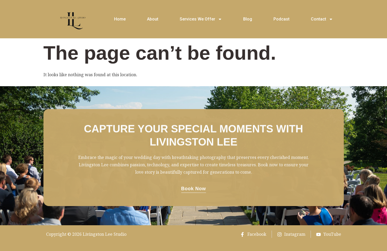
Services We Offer (201, 19)
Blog (247, 19)
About (152, 19)
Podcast (281, 19)
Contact (322, 19)
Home (120, 19)
